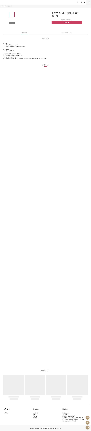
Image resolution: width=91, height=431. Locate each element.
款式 (7, 6)
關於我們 (6, 409)
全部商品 (3, 6)
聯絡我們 (67, 22)
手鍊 (10, 6)
